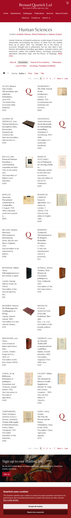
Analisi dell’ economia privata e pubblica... (44, 346)
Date (36, 73)
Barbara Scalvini (55, 34)
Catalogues (27, 13)
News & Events (61, 13)
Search (45, 18)
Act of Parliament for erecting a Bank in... (45, 164)
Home (5, 13)
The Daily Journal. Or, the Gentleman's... (44, 91)
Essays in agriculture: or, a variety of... (43, 202)
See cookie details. (11, 500)
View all (13, 62)
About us (25, 18)
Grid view (4, 73)
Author (21, 73)
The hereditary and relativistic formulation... (10, 94)
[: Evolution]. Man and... (43, 316)
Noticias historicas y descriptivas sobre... (10, 125)
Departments (15, 13)
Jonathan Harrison (23, 34)
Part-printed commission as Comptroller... (8, 202)
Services (49, 13)
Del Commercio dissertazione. (8, 236)
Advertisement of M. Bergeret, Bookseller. (44, 238)
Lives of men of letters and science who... (9, 346)
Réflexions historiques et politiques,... (7, 379)
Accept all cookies (36, 506)
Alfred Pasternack (39, 34)
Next (59, 78)
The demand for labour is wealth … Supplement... (44, 381)
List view (8, 73)
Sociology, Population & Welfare (42, 66)
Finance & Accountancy (40, 62)
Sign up (7, 474)
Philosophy (56, 62)
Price (30, 73)
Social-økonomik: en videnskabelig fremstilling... (44, 126)
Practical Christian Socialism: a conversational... (9, 162)
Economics (23, 62)
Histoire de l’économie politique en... (42, 275)
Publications (39, 13)
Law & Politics (21, 66)
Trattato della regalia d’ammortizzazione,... (10, 423)
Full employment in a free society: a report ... (10, 275)
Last (66, 78)
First (29, 78)
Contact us (35, 18)
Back (36, 78)
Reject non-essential (35, 512)
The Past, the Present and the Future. (43, 419)
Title (42, 73)
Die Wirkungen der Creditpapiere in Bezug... (10, 311)
